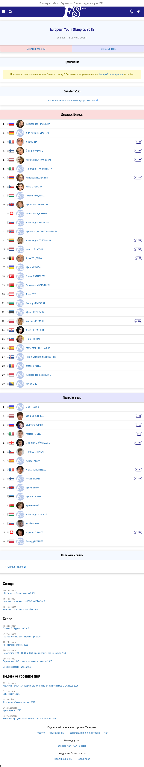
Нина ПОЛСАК (33, 339)
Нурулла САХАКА (34, 532)
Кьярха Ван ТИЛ (34, 249)
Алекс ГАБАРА (33, 460)
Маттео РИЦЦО (33, 433)
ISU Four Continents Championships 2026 (21, 636)
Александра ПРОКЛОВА (38, 123)
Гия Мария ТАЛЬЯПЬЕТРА (39, 168)
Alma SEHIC (31, 383)
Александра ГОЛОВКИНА (38, 240)
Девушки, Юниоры (36, 48)
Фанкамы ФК (56, 732)
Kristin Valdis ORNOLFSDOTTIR (41, 356)
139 (139, 443)
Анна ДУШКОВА (34, 186)
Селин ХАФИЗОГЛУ (35, 276)
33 (140, 142)
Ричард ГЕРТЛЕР (34, 541)
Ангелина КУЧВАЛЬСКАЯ (38, 159)
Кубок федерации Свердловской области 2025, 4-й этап (29, 718)
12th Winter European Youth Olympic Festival (71, 100)
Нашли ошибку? (63, 758)
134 (139, 151)
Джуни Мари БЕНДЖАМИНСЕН (41, 231)
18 (140, 416)
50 (140, 470)
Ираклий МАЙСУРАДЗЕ (38, 442)
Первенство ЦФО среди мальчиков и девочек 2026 (27, 661)
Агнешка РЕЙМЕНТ (35, 321)
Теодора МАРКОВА (35, 303)
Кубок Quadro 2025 (12, 710)
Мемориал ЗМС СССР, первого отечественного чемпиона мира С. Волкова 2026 (40, 685)
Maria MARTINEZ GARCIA (38, 348)
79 (140, 425)
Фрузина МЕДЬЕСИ (36, 195)
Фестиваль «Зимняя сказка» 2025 (19, 702)
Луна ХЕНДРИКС (34, 258)
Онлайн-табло (15, 566)
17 (140, 258)
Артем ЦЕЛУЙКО (34, 505)
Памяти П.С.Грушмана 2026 (16, 628)
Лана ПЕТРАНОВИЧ (35, 330)
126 (139, 532)
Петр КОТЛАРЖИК (35, 451)
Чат (106, 732)
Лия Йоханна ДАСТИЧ (37, 132)
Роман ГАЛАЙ (33, 478)
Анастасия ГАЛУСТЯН (37, 177)
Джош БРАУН (33, 487)
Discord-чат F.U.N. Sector (72, 745)
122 (139, 178)
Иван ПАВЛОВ (33, 407)
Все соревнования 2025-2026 (17, 667)
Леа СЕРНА (31, 141)
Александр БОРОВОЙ (37, 514)
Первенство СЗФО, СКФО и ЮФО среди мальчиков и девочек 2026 (34, 653)
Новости (40, 732)
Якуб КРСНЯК (32, 523)
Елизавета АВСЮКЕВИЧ (38, 285)
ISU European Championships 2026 (19, 593)
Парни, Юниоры (108, 48)
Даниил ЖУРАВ (34, 496)
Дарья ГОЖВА (33, 267)
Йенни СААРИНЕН (35, 150)
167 (139, 249)
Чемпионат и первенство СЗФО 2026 (20, 609)
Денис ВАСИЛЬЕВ (35, 415)
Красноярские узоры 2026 (15, 645)
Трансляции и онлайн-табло (84, 732)
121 (139, 479)
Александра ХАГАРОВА (37, 222)
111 (139, 240)
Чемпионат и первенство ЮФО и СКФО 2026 (24, 601)
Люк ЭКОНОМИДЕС (36, 469)
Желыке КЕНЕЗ (33, 365)
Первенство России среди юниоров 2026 (82, 3)
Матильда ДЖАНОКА (36, 213)
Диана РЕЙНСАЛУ (35, 312)
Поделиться (83, 758)
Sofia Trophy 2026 (11, 694)
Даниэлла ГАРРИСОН (37, 204)
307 (139, 321)
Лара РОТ (31, 294)
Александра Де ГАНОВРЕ (38, 374)
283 (139, 160)
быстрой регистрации (110, 74)
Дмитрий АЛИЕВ (34, 424)
